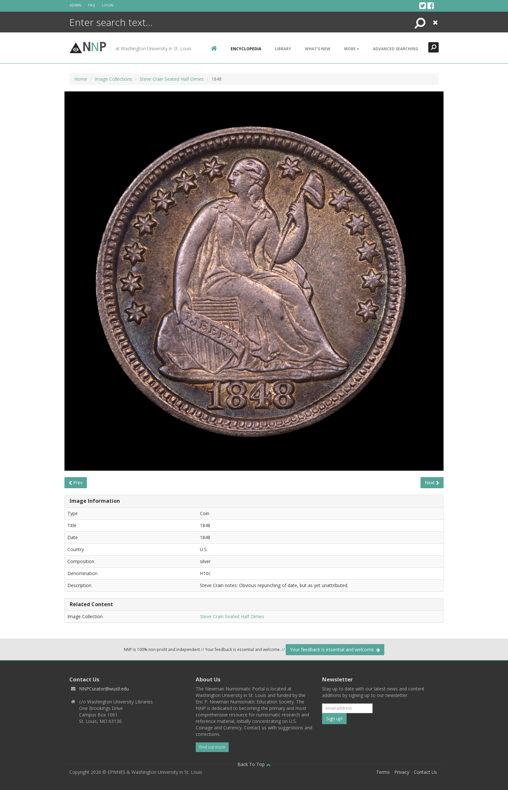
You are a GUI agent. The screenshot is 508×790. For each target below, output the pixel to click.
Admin (75, 5)
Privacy (401, 772)
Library (283, 49)
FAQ (91, 5)
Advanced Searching (395, 49)
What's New (317, 49)
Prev (76, 482)
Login (107, 5)
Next (432, 482)
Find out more (212, 747)
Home (80, 79)
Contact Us (425, 772)
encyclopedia (246, 49)
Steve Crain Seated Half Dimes (172, 79)
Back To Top (254, 764)
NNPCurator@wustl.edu (104, 689)
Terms (383, 772)
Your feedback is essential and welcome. (335, 649)
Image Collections (113, 79)
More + (351, 49)
